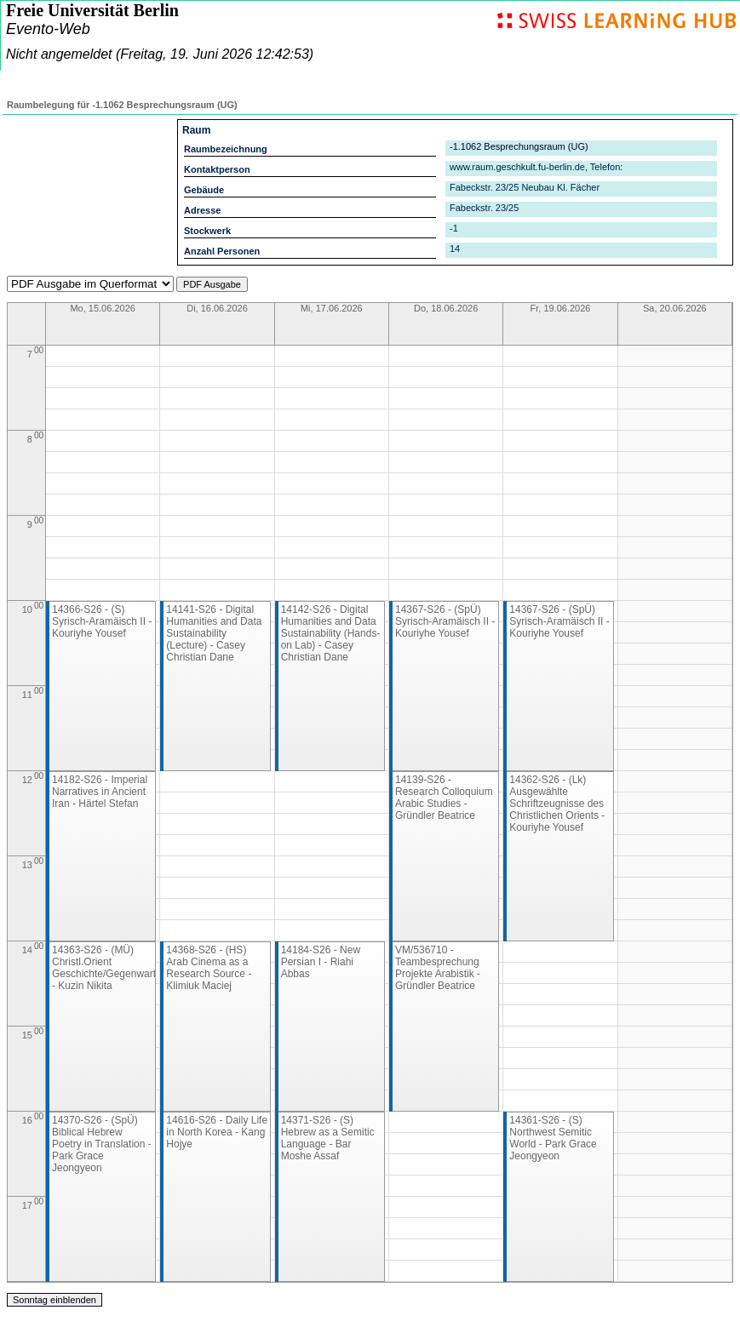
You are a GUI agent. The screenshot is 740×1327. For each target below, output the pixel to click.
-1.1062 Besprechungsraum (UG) (519, 146)
